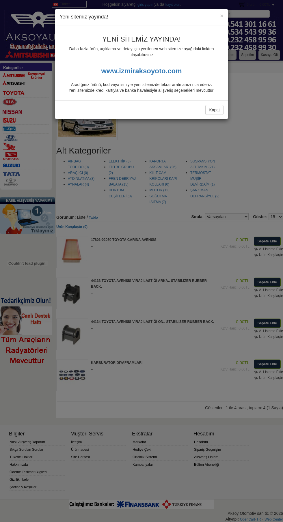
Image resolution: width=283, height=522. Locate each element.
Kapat (214, 110)
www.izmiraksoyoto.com (141, 71)
